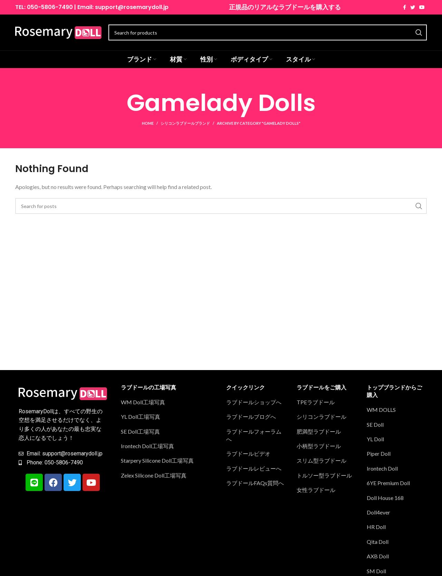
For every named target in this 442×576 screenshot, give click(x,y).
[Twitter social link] (412, 7)
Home (148, 123)
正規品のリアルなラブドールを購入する (285, 7)
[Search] (221, 206)
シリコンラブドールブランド (185, 123)
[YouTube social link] (422, 7)
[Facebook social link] (404, 7)
